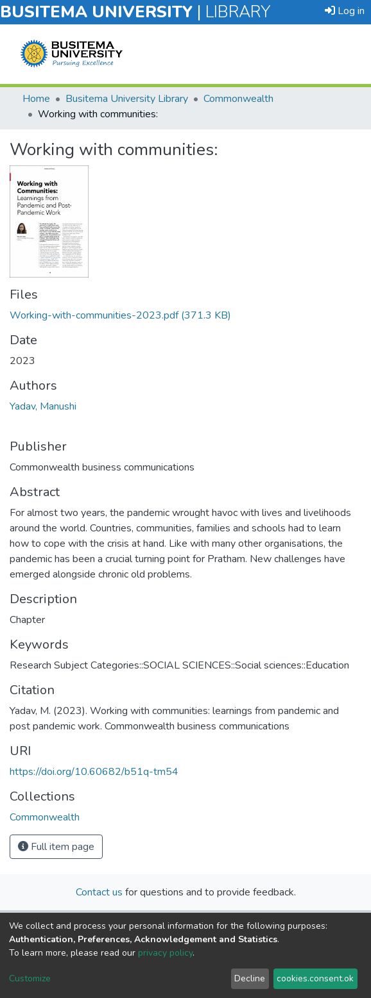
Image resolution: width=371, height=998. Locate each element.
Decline (249, 978)
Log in (345, 11)
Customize (30, 978)
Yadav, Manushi (43, 406)
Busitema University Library (126, 99)
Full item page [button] (56, 847)
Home (36, 99)
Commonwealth (238, 99)
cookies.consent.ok (315, 978)
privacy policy (165, 953)
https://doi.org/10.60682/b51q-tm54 (94, 772)
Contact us (99, 892)
